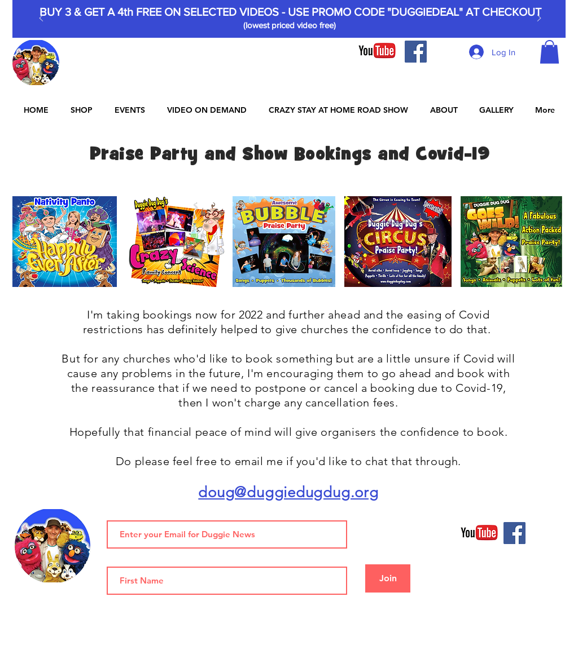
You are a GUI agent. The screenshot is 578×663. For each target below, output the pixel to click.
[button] (549, 52)
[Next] (539, 19)
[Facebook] (416, 52)
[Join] (387, 578)
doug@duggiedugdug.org (288, 492)
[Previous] (41, 19)
